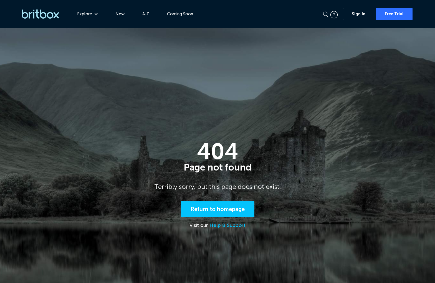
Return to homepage (218, 209)
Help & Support (227, 225)
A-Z (145, 13)
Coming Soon (180, 13)
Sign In (358, 13)
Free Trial (394, 13)
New (120, 13)
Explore (87, 13)
